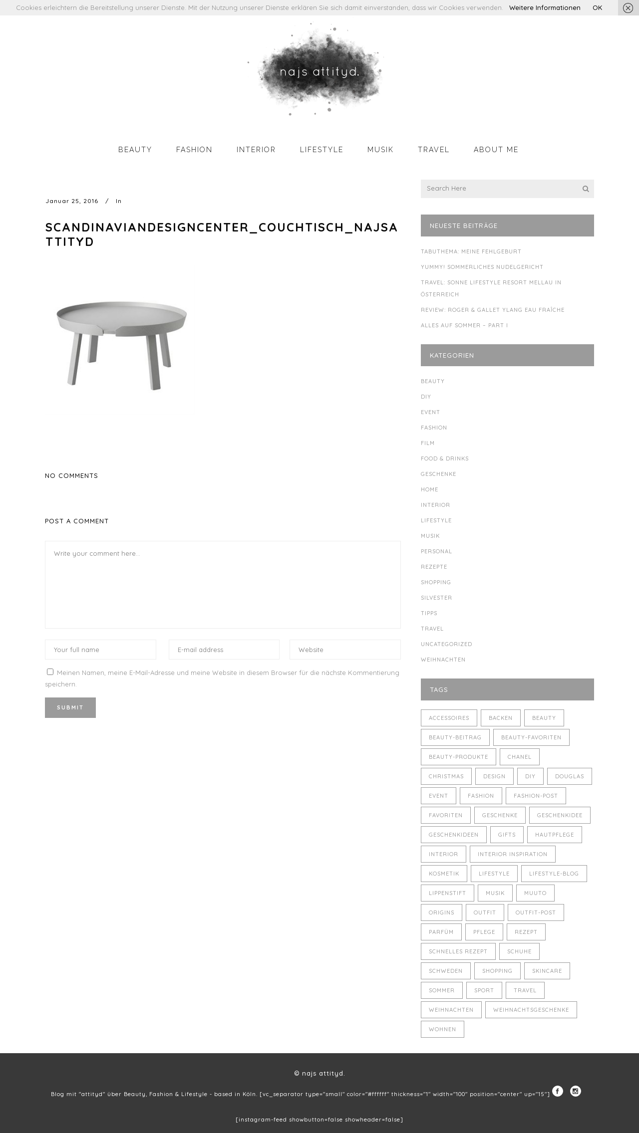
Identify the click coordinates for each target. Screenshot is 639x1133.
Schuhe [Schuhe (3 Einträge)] (519, 951)
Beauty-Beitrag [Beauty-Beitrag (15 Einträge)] (455, 737)
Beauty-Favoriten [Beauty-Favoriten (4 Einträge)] (531, 737)
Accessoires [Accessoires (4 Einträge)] (449, 717)
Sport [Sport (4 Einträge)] (484, 990)
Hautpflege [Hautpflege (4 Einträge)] (554, 834)
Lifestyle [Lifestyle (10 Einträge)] (494, 873)
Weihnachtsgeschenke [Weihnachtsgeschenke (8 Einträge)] (531, 1009)
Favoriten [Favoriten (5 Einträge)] (446, 815)
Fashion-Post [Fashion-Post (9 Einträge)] (536, 795)
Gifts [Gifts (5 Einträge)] (507, 834)
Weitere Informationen (545, 7)
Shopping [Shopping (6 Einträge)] (497, 970)
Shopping (436, 582)
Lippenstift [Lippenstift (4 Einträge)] (447, 893)
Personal (436, 551)
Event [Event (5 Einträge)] (438, 795)
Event (430, 412)
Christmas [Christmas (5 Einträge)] (446, 776)
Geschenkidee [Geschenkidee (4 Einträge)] (560, 815)
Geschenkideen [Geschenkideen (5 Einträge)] (454, 834)
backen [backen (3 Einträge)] (501, 717)
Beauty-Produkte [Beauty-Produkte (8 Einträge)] (458, 756)
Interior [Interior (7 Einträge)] (443, 854)
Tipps (429, 613)
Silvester (436, 597)
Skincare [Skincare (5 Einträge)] (547, 970)
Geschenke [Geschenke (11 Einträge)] (500, 815)
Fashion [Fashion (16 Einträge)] (481, 795)
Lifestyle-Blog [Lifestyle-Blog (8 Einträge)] (554, 873)
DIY (426, 396)
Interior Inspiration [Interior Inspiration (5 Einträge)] (513, 854)
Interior (435, 504)
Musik (430, 535)
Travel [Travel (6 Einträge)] (525, 990)
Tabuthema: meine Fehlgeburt (471, 251)
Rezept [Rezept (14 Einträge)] (526, 931)
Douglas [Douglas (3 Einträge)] (569, 776)
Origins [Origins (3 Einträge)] (441, 912)
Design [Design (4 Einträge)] (494, 776)
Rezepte (434, 566)
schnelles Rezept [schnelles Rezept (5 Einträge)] (458, 951)
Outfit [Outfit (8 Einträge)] (485, 912)
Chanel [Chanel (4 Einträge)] (520, 756)
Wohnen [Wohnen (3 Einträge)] (442, 1029)
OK (597, 7)
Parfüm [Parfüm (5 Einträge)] (441, 931)
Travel (432, 628)
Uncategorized (446, 644)
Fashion (434, 427)
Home (429, 489)
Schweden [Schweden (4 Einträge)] (446, 970)
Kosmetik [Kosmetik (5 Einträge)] (444, 873)
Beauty (433, 381)
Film (428, 443)
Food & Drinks (445, 458)
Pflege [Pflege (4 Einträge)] (484, 931)
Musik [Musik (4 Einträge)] (495, 893)
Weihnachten (443, 659)
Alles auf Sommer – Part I (464, 325)
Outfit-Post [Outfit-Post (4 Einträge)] (536, 912)
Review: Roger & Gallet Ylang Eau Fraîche (493, 309)
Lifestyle (436, 520)
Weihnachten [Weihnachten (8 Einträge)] (451, 1009)
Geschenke (438, 473)
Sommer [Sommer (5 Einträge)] (442, 990)
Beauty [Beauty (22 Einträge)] (544, 717)
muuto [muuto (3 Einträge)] (535, 893)
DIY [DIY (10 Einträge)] (530, 776)
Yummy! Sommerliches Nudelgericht (482, 266)
